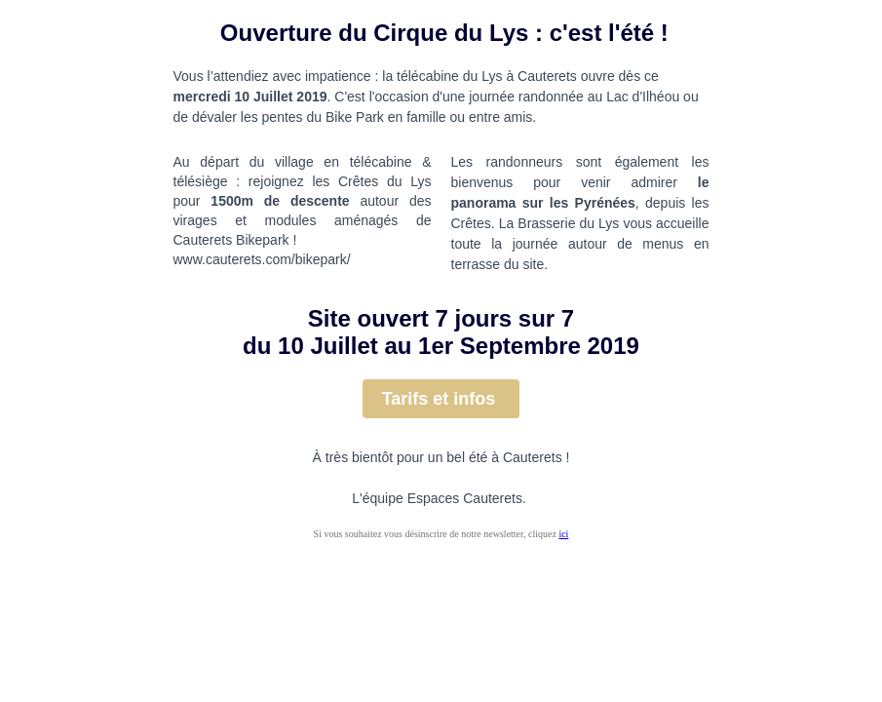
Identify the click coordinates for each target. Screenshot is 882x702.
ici (563, 533)
